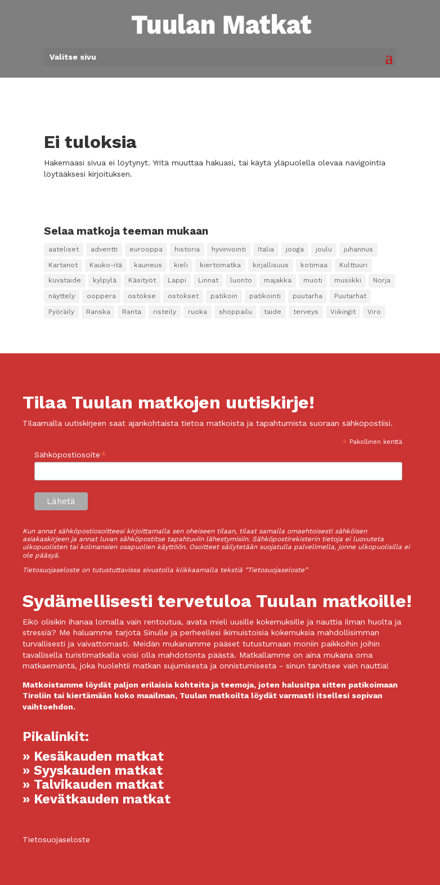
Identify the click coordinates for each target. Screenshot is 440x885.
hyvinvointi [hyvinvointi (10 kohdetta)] (229, 249)
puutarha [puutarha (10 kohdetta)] (307, 296)
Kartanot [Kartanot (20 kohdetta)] (63, 265)
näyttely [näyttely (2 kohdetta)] (61, 296)
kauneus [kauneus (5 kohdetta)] (148, 265)
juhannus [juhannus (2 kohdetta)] (358, 249)
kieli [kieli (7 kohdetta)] (181, 265)
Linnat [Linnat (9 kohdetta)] (208, 280)
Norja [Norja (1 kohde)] (381, 280)
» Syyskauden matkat (93, 770)
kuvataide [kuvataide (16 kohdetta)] (64, 280)
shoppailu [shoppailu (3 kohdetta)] (235, 312)
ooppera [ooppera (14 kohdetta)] (101, 296)
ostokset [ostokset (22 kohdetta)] (183, 296)
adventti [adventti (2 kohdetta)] (104, 249)
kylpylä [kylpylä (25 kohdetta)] (104, 280)
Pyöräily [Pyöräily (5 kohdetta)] (61, 312)
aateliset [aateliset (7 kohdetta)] (63, 249)
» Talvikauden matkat (93, 784)
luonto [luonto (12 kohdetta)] (241, 280)
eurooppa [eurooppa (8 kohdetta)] (146, 249)
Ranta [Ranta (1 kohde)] (131, 312)
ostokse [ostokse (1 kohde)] (142, 296)
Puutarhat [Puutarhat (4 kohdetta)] (350, 296)
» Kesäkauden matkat (93, 756)
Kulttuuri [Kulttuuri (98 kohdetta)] (353, 265)
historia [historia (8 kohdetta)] (187, 249)
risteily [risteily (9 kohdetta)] (164, 312)
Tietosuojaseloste (56, 839)
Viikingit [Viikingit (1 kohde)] (343, 312)
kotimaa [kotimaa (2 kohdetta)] (313, 265)
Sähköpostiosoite (70, 455)
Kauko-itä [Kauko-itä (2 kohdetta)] (105, 265)
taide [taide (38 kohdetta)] (272, 312)
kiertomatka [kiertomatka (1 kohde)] (220, 265)
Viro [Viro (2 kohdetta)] (374, 312)
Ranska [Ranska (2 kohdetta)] (98, 312)
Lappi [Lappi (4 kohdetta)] (177, 280)
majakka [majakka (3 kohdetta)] (277, 280)
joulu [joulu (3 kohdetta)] (324, 249)
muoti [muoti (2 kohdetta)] (312, 280)
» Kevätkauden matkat (96, 799)
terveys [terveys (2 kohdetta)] (305, 312)
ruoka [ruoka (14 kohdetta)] (197, 312)
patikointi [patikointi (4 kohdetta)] (265, 296)
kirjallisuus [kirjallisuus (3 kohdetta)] (271, 265)
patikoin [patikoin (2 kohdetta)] (223, 296)
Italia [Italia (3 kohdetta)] (266, 249)
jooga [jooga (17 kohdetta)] (295, 249)
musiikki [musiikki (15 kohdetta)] (347, 280)
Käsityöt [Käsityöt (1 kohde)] (142, 280)
